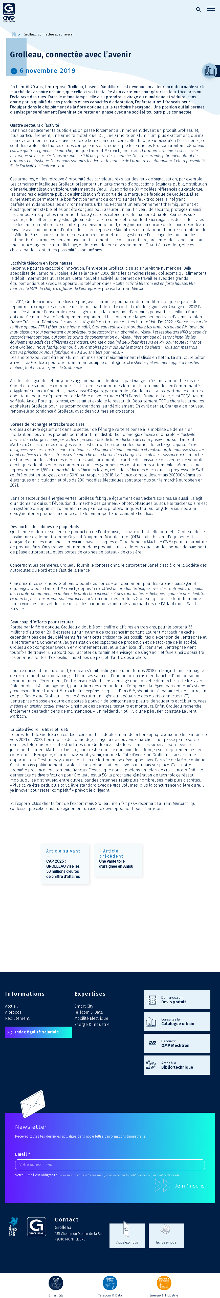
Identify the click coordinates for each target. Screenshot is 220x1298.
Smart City (83, 1006)
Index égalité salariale (37, 1032)
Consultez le (183, 1021)
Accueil (11, 1006)
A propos (13, 1012)
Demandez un (183, 999)
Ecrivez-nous (166, 1242)
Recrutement (17, 1018)
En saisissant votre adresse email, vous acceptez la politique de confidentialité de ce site (119, 1175)
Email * (22, 1154)
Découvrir (183, 1043)
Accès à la (183, 1065)
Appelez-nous (127, 1242)
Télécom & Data (88, 1012)
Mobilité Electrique (91, 1018)
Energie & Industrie (91, 1024)
